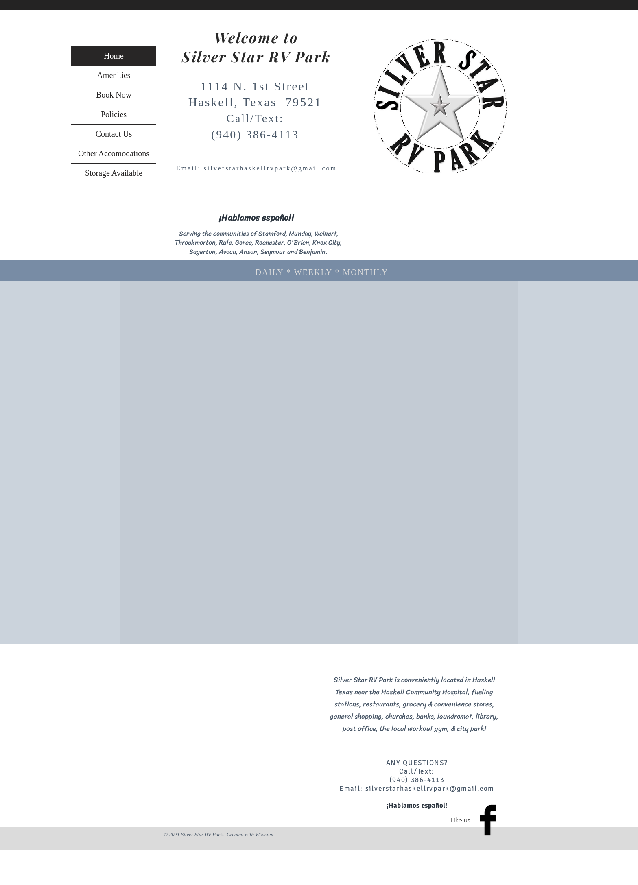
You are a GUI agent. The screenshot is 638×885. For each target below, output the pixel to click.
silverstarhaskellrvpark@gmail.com (270, 168)
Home (114, 55)
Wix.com (264, 834)
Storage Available (113, 172)
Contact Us (114, 133)
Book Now (113, 94)
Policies (114, 114)
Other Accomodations (113, 153)
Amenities (113, 75)
